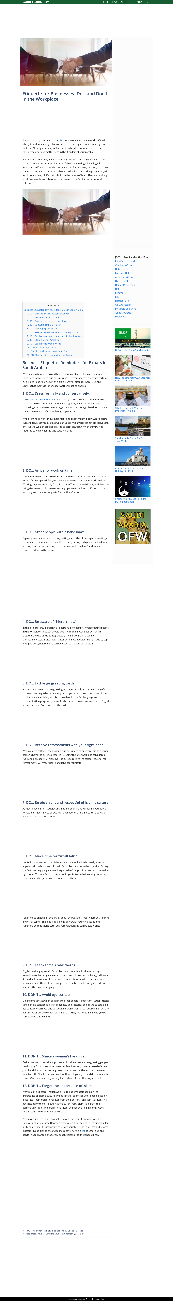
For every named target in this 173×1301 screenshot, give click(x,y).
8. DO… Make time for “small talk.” (44, 339)
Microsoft (120, 316)
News (114, 2)
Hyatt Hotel (121, 281)
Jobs (131, 2)
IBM (117, 296)
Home (105, 2)
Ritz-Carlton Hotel (125, 261)
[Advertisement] (86, 20)
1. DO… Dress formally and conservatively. (48, 313)
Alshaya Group (123, 312)
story (62, 140)
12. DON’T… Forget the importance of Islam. (49, 354)
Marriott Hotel (123, 273)
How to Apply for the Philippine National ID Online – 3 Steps (54, 1230)
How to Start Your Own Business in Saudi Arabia (132, 368)
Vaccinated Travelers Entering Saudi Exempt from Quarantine (55, 1233)
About (139, 2)
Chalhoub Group (124, 265)
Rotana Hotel (122, 300)
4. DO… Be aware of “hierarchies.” (44, 324)
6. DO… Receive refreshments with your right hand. (53, 332)
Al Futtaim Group (124, 277)
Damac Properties (125, 285)
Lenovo (119, 292)
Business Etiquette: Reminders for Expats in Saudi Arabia (53, 309)
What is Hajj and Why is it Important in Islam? (132, 399)
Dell (117, 289)
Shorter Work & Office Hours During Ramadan (132, 489)
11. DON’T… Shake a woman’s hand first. (47, 351)
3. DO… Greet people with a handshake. (47, 321)
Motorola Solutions (125, 308)
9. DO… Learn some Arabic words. (44, 343)
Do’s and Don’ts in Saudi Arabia (132, 340)
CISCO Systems (123, 304)
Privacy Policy (98, 1299)
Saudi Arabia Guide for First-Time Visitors (132, 429)
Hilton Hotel (121, 269)
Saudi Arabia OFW (36, 2)
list (83, 1130)
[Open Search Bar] (147, 2)
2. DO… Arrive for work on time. (43, 317)
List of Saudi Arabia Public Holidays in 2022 (132, 459)
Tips (122, 2)
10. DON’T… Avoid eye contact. (42, 347)
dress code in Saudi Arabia (41, 399)
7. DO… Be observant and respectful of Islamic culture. (55, 336)
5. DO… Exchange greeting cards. (44, 328)
